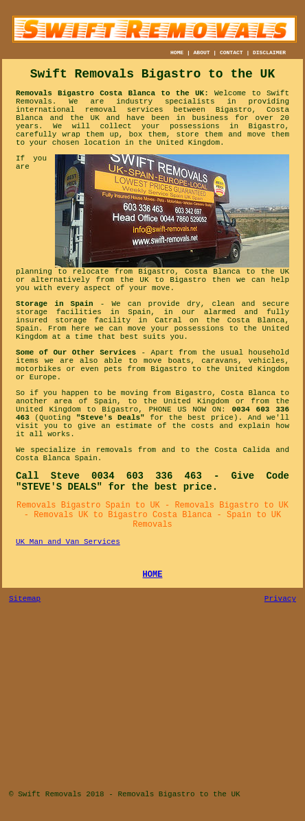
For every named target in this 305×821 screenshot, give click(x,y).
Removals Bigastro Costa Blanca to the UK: (112, 93)
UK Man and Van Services (68, 542)
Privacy (280, 599)
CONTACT (231, 52)
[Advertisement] (152, 699)
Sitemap (25, 599)
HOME (176, 52)
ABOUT (202, 52)
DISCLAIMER (269, 52)
